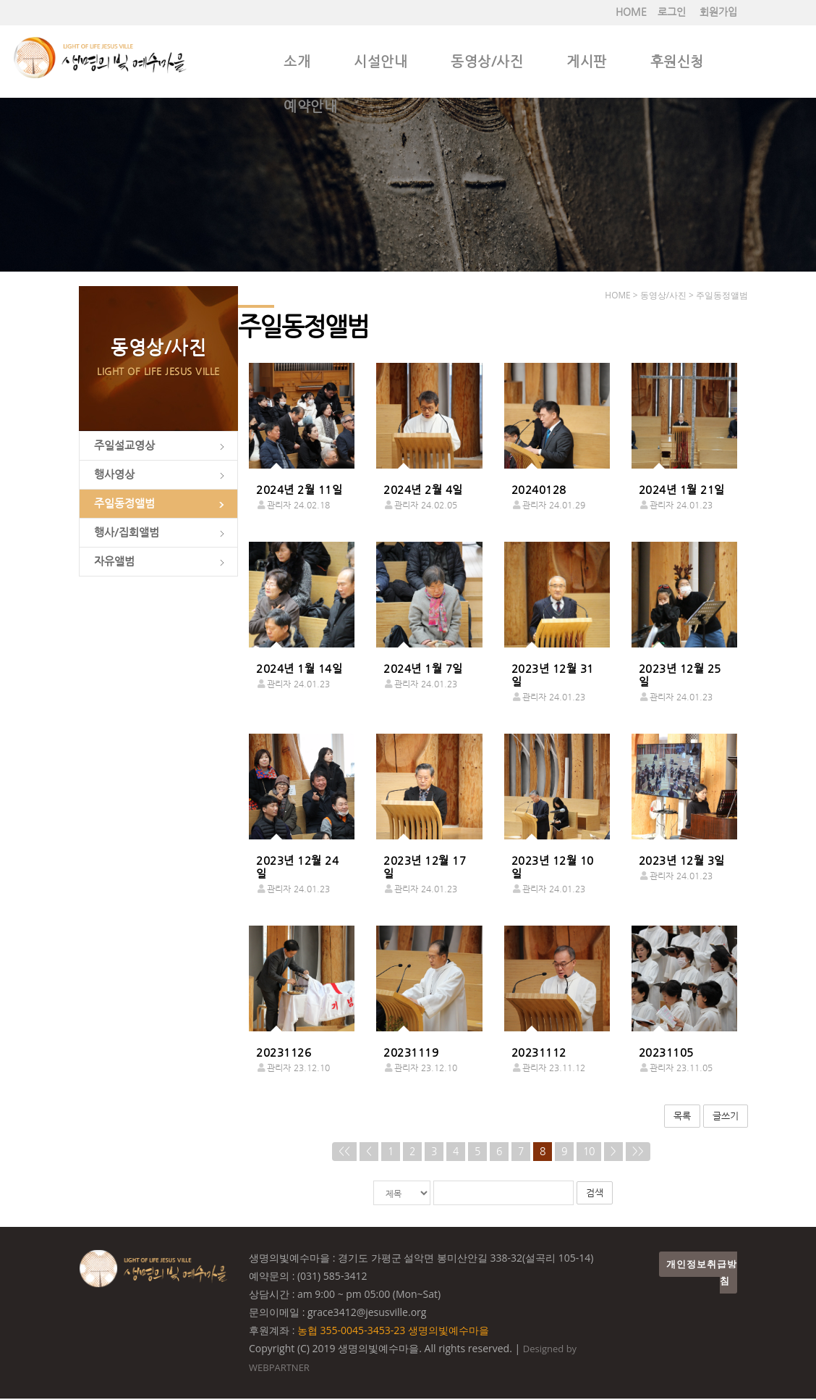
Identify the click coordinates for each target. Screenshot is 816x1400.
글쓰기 (726, 1116)
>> (638, 1153)
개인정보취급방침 (701, 1274)
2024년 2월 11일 (299, 490)
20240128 (538, 490)
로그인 (672, 12)
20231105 (666, 1053)
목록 (682, 1116)
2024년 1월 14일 (299, 669)
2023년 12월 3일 (682, 861)
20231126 (283, 1053)
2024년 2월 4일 (423, 490)
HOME (631, 12)
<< (344, 1153)
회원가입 (718, 12)
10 (589, 1153)
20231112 (538, 1053)
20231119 (410, 1053)
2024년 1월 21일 (682, 490)
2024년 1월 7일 (423, 669)
